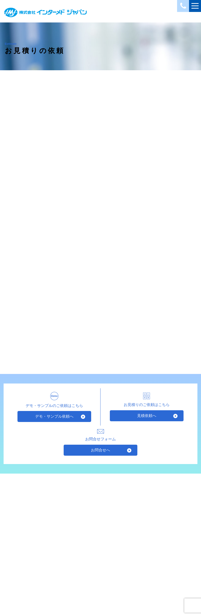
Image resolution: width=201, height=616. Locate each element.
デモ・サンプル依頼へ (54, 416)
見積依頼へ (146, 416)
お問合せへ (100, 450)
